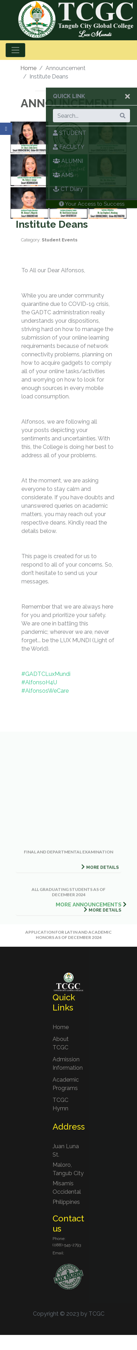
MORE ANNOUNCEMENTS (89, 905)
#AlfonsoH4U (39, 682)
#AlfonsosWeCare (45, 690)
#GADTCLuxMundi (45, 674)
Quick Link (69, 96)
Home (28, 68)
